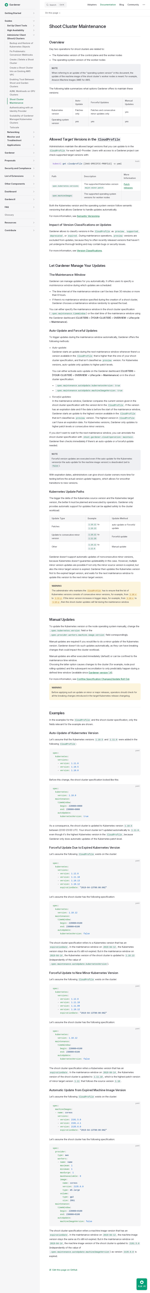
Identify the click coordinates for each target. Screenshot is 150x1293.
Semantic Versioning (88, 216)
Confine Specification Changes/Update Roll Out (103, 679)
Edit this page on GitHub (63, 1270)
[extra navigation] (144, 4)
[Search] (56, 5)
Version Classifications (89, 250)
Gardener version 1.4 (99, 672)
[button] (33, 13)
